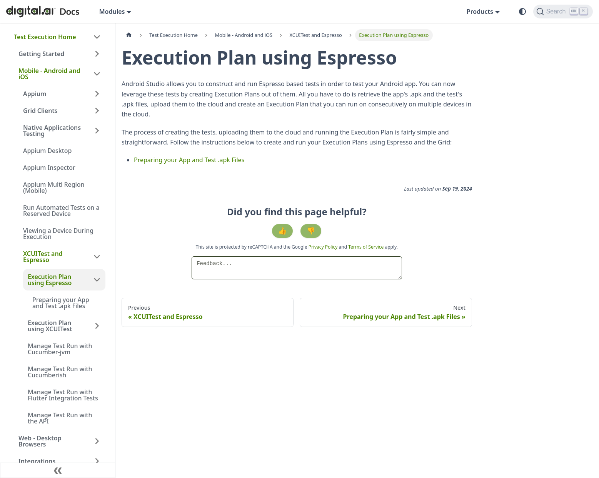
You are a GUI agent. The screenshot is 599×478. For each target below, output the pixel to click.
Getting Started (41, 54)
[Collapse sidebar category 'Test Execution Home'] (96, 37)
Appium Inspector (49, 167)
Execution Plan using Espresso (50, 279)
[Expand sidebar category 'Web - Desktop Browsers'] (96, 441)
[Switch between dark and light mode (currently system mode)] (522, 11)
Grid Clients (40, 110)
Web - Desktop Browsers (39, 441)
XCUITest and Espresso (42, 256)
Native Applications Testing (52, 130)
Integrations (36, 461)
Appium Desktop (47, 150)
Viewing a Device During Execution (58, 233)
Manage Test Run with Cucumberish (60, 372)
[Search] (563, 11)
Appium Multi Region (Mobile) (53, 187)
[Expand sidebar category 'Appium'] (96, 93)
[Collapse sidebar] (57, 470)
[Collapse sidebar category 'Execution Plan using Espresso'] (96, 279)
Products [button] (480, 11)
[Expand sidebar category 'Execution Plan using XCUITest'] (96, 326)
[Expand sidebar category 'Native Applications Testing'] (96, 130)
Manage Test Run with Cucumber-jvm (60, 349)
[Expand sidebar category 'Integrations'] (96, 461)
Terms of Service (366, 247)
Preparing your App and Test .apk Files (60, 302)
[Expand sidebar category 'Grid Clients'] (96, 110)
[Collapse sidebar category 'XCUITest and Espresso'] (96, 256)
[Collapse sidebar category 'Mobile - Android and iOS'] (96, 74)
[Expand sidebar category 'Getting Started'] (96, 53)
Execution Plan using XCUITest (50, 326)
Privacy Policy (324, 247)
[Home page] (129, 35)
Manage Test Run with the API (60, 418)
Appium (34, 94)
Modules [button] (112, 11)
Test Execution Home (45, 37)
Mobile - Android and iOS (49, 73)
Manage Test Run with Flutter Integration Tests (63, 395)
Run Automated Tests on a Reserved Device (61, 210)
